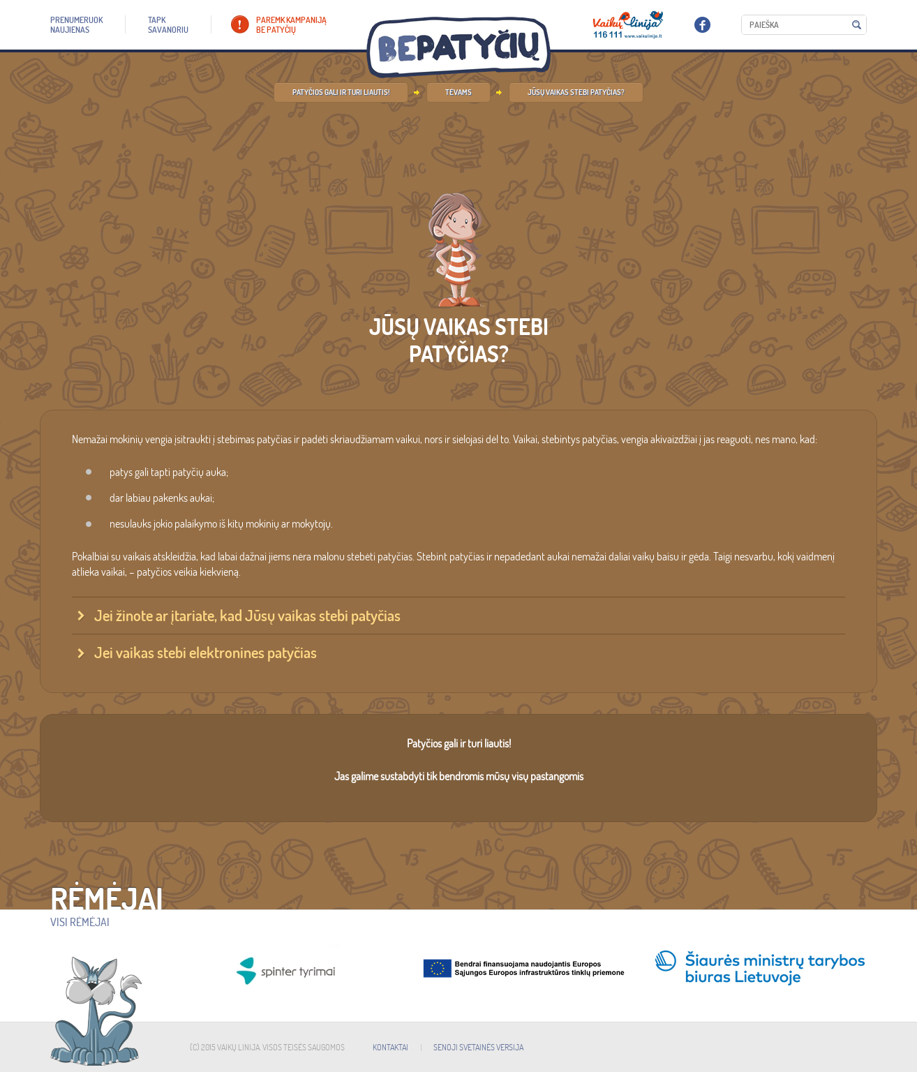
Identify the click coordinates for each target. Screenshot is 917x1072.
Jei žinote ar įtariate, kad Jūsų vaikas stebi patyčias (247, 615)
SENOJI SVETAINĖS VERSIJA (478, 1047)
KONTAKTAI (390, 1047)
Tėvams (458, 92)
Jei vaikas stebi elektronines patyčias (205, 652)
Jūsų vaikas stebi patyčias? (576, 92)
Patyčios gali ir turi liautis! (340, 92)
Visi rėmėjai (80, 922)
